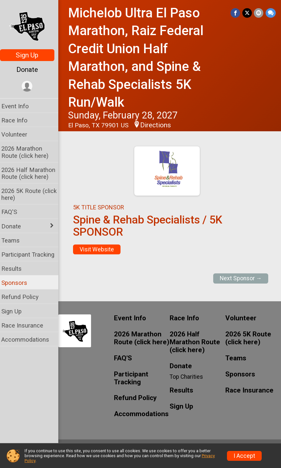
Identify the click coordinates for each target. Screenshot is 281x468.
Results (15, 268)
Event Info (19, 106)
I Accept (244, 456)
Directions (159, 125)
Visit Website (101, 249)
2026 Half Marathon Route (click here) (32, 173)
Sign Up (31, 55)
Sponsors (18, 282)
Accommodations (29, 339)
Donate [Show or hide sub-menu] (15, 226)
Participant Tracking (31, 254)
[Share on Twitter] (247, 13)
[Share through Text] (271, 13)
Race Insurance (26, 325)
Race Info (18, 120)
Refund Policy (24, 296)
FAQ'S (13, 211)
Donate (31, 70)
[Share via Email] (259, 13)
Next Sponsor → (241, 278)
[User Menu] (31, 86)
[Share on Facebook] (236, 13)
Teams (14, 240)
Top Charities (188, 376)
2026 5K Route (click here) (33, 194)
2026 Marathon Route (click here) (28, 152)
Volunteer (18, 134)
